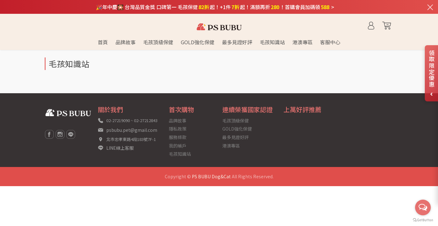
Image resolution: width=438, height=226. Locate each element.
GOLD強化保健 (237, 129)
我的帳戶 (177, 146)
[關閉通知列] (430, 7)
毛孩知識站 (180, 154)
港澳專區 (231, 146)
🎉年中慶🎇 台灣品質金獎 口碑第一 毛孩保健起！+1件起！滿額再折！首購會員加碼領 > (215, 7)
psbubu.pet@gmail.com (131, 130)
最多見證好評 (235, 137)
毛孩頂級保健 (235, 120)
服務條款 (177, 137)
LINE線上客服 (120, 148)
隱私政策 (177, 129)
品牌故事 (177, 120)
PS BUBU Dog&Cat (211, 176)
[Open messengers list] (423, 207)
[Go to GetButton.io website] (423, 220)
